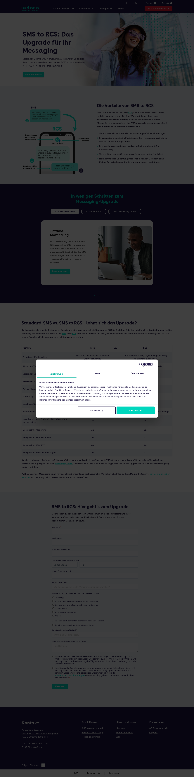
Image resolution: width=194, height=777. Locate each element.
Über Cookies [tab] (137, 373)
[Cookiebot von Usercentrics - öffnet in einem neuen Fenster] (143, 365)
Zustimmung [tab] (57, 374)
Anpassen (96, 410)
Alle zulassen (135, 410)
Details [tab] (97, 373)
